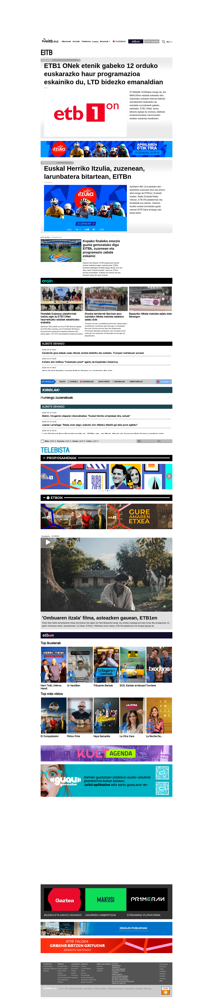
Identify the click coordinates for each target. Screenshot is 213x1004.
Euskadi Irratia (62, 966)
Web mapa (147, 988)
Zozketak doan (118, 971)
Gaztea (60, 973)
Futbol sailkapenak (87, 977)
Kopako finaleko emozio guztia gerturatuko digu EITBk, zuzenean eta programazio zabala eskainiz (101, 248)
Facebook (162, 966)
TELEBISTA (55, 450)
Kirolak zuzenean (86, 982)
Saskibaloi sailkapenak (88, 980)
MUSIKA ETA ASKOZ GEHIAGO (63, 915)
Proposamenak (62, 458)
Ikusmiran (74, 975)
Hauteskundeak (119, 969)
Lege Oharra (88, 988)
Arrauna (83, 973)
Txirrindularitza (86, 968)
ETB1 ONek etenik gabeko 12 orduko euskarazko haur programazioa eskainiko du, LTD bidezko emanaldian (103, 74)
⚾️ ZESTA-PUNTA (103, 382)
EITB (46, 53)
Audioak (99, 971)
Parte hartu (117, 974)
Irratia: (61, 964)
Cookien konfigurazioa (115, 988)
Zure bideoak (164, 441)
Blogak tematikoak (120, 980)
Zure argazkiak (146, 441)
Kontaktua (139, 988)
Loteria (115, 972)
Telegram (162, 974)
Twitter (161, 969)
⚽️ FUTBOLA (73, 382)
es (171, 42)
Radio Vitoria (62, 971)
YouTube (162, 978)
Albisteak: (75, 964)
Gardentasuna (129, 988)
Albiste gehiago (53, 343)
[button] (98, 490)
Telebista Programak (50, 968)
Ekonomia (74, 968)
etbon (57, 498)
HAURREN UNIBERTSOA (100, 915)
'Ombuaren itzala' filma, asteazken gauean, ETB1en (99, 617)
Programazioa (48, 966)
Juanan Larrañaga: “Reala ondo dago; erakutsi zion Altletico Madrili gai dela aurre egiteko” (90, 425)
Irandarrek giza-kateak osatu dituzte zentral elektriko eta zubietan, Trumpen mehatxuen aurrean (93, 353)
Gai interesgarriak (120, 976)
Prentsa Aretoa (119, 983)
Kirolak (76, 41)
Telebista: (47, 964)
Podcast (60, 982)
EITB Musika (62, 975)
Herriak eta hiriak (120, 978)
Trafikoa (116, 967)
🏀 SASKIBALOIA (87, 382)
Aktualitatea (75, 966)
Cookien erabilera (100, 988)
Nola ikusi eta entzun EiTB (123, 981)
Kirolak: (84, 964)
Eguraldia (74, 977)
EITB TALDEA (151, 41)
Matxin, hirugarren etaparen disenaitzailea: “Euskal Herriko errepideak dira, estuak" (86, 416)
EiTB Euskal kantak (64, 977)
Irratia (95, 42)
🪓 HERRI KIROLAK (135, 382)
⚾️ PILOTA (61, 382)
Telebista (86, 41)
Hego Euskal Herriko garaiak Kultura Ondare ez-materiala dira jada (77, 371)
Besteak (104, 41)
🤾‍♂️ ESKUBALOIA (118, 382)
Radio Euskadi (62, 968)
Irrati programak (63, 980)
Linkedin (162, 976)
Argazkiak (100, 968)
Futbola (83, 966)
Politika (73, 971)
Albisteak (66, 41)
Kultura (73, 973)
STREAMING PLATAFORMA (143, 915)
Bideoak (46, 971)
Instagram (162, 971)
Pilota (83, 971)
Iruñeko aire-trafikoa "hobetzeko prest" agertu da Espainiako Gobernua (80, 362)
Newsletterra (163, 964)
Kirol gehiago (85, 975)
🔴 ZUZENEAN (163, 382)
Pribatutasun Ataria (76, 988)
